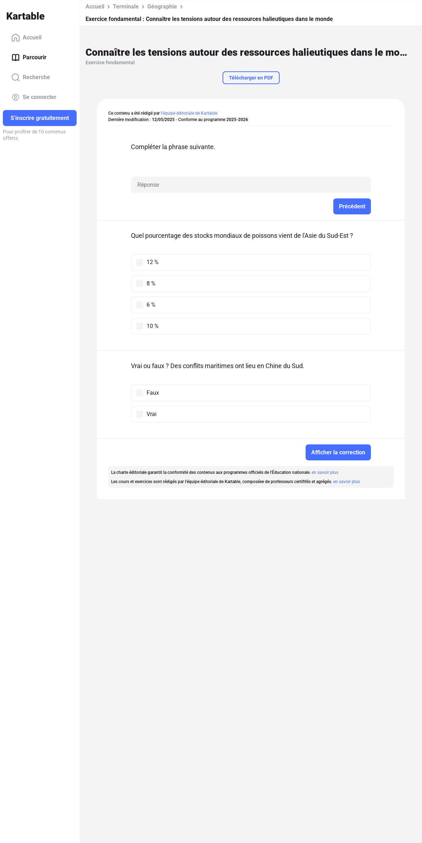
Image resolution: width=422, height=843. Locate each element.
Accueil (26, 37)
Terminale (126, 6)
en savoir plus (325, 472)
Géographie (162, 6)
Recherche (30, 77)
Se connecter (33, 97)
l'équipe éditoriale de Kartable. (189, 113)
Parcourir (28, 57)
